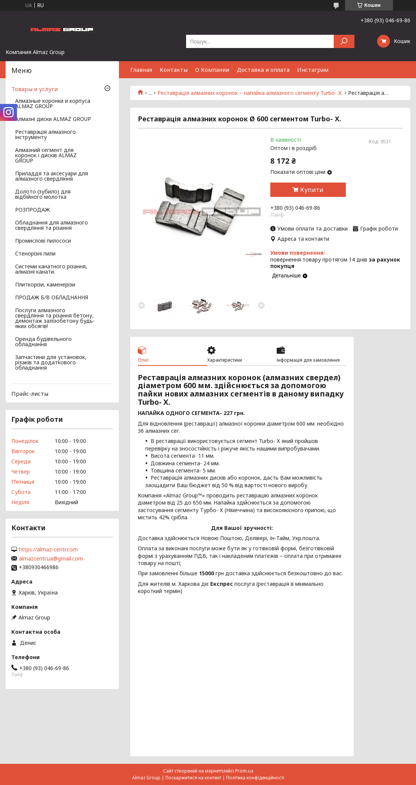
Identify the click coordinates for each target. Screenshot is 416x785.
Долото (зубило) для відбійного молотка (43, 194)
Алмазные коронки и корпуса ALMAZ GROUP (52, 104)
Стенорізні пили (35, 254)
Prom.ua (244, 771)
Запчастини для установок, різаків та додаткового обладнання (50, 363)
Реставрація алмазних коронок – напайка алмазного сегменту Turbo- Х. (250, 93)
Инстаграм (312, 69)
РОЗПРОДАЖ (32, 210)
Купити (312, 190)
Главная (141, 69)
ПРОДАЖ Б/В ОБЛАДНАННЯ (51, 298)
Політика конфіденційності (255, 777)
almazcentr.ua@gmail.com (51, 558)
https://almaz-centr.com (48, 549)
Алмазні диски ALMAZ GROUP (53, 119)
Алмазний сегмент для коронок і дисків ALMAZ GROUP (46, 155)
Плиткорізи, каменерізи (45, 285)
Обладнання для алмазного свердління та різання (51, 225)
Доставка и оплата (263, 69)
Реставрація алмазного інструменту (45, 135)
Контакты (174, 69)
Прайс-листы (29, 393)
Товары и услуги (34, 89)
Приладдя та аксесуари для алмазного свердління (51, 176)
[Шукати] (344, 41)
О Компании (212, 69)
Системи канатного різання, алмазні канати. (51, 269)
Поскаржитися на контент (193, 777)
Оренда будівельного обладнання (43, 342)
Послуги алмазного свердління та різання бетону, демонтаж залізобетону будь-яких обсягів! (55, 319)
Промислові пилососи (43, 241)
